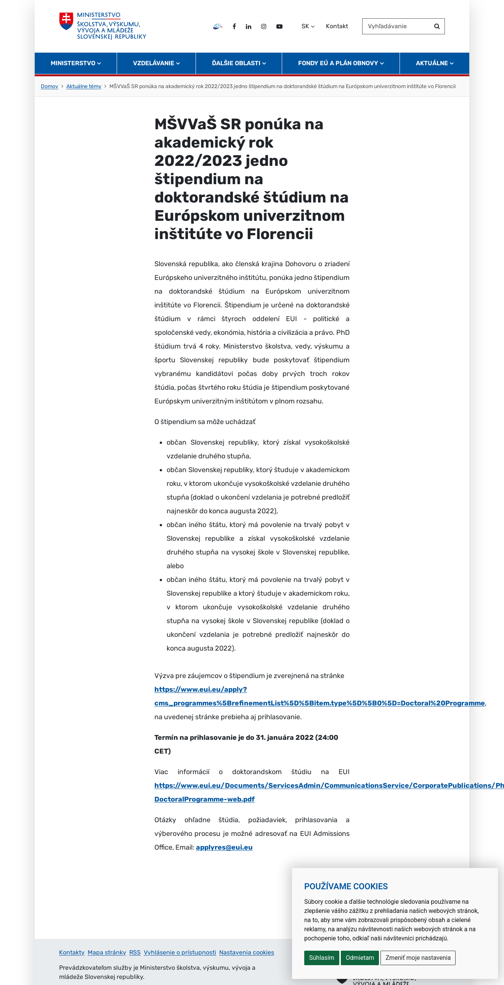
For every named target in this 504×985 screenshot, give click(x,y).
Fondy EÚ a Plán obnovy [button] (338, 63)
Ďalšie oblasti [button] (236, 63)
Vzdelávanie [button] (153, 63)
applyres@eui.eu (224, 847)
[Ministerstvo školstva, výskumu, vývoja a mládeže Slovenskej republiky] (102, 26)
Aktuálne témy (83, 86)
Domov (49, 86)
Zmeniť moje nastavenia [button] (418, 957)
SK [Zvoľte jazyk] (305, 26)
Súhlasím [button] (321, 957)
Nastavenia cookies (246, 952)
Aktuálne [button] (432, 63)
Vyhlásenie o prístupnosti (180, 952)
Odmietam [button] (360, 957)
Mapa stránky (107, 952)
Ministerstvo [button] (73, 63)
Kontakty (72, 952)
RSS (135, 952)
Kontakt (337, 26)
